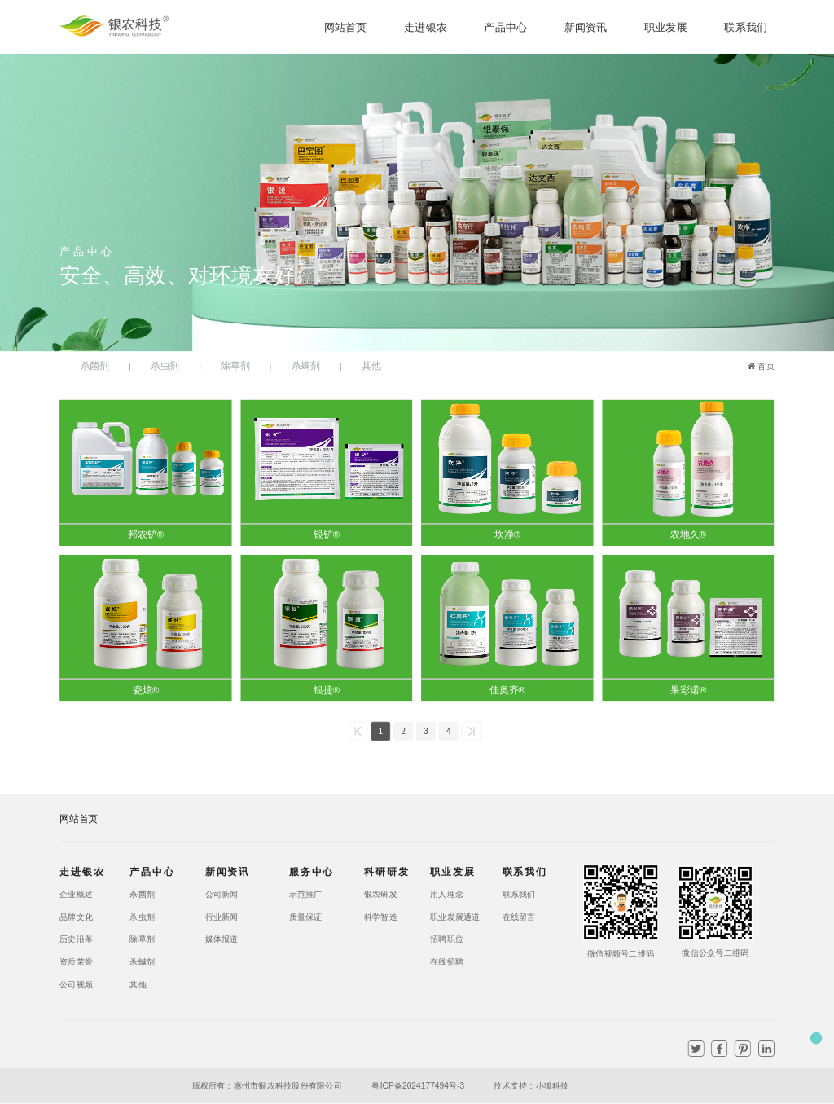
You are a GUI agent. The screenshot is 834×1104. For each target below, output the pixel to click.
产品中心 (505, 27)
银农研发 (380, 894)
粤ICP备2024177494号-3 (416, 1085)
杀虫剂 (165, 366)
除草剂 (235, 366)
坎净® (507, 534)
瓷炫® (146, 689)
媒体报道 (222, 939)
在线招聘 (446, 962)
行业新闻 (222, 916)
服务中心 (309, 871)
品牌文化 (76, 916)
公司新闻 (222, 894)
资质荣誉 (76, 962)
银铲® (327, 534)
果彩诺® (688, 689)
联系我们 (745, 27)
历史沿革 (76, 939)
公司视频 (76, 984)
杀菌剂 (95, 366)
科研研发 (384, 871)
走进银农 (425, 27)
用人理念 (446, 894)
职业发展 (665, 27)
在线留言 (519, 916)
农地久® (688, 534)
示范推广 (306, 894)
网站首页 (345, 27)
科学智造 (380, 916)
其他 (371, 366)
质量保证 (306, 916)
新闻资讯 (586, 27)
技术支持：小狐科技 (531, 1085)
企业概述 (76, 894)
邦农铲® (146, 534)
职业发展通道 (450, 916)
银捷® (327, 689)
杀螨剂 (306, 366)
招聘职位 (446, 939)
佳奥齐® (507, 689)
